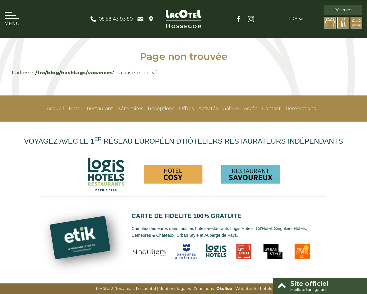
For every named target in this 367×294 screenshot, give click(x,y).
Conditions (203, 288)
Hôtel (75, 108)
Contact (271, 108)
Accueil (55, 108)
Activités (208, 108)
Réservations (301, 108)
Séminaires (130, 108)
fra (293, 18)
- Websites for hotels (244, 288)
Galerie (230, 108)
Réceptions (161, 108)
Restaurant (100, 108)
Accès (250, 108)
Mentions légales (175, 288)
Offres (186, 108)
